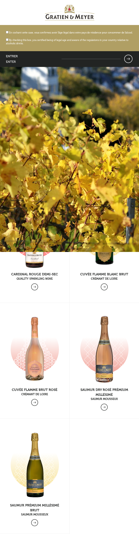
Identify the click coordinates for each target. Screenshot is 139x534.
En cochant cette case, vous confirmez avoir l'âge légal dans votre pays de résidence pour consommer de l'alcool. (69, 32)
